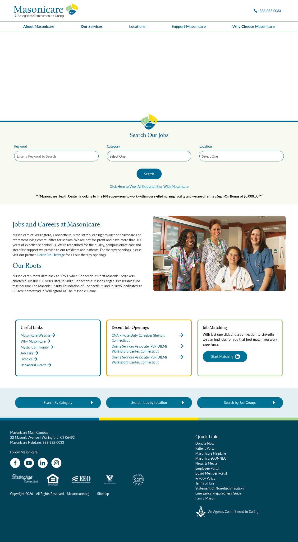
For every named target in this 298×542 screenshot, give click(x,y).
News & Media (206, 463)
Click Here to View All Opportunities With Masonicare (149, 186)
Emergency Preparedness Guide (218, 493)
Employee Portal (207, 468)
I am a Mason (205, 498)
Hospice (26, 359)
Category (113, 146)
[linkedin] (43, 463)
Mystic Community (35, 347)
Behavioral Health (33, 365)
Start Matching (222, 356)
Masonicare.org (78, 493)
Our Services (92, 26)
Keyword (20, 146)
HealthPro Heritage (51, 254)
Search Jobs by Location (149, 402)
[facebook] (15, 463)
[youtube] (29, 463)
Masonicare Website (35, 335)
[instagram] (56, 463)
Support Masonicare (189, 26)
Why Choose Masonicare (253, 26)
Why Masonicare (33, 341)
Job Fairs (27, 353)
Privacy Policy (205, 478)
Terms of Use (204, 483)
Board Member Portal (211, 473)
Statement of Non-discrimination (219, 488)
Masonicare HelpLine (210, 453)
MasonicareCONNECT (211, 458)
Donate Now (204, 443)
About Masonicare (38, 26)
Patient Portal (205, 448)
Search (149, 173)
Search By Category (58, 402)
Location (205, 146)
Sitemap (103, 493)
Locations (137, 26)
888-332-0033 (53, 442)
